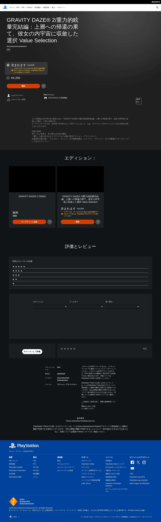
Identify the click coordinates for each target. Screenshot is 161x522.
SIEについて (13, 461)
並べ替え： (110, 302)
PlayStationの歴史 (15, 477)
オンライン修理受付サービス (91, 470)
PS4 (23, 8)
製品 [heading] (35, 457)
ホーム (11, 451)
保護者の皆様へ (111, 480)
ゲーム (11, 8)
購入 (53, 8)
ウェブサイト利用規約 (120, 517)
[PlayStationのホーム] (5, 8)
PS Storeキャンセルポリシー (116, 467)
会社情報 (12, 474)
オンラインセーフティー (65, 467)
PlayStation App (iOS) (137, 477)
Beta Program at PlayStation (139, 483)
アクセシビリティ (63, 464)
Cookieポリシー (135, 517)
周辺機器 (37, 8)
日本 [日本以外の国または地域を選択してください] (14, 517)
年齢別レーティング (113, 470)
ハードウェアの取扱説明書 (90, 480)
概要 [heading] (11, 457)
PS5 (17, 8)
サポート (60, 8)
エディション (38, 302)
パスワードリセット (88, 474)
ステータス (85, 467)
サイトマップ (147, 517)
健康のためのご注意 (88, 406)
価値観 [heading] (60, 457)
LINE (131, 474)
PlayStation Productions (17, 470)
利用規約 (109, 461)
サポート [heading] (85, 457)
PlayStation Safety (87, 464)
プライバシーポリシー (102, 517)
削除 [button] (145, 349)
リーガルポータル (86, 517)
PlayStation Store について (115, 464)
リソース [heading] (109, 457)
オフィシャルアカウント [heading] (139, 457)
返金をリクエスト (87, 477)
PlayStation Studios (15, 467)
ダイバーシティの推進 (65, 470)
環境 (58, 461)
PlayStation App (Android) (139, 480)
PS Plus (29, 8)
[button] (32, 352)
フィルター (73, 302)
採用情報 (12, 464)
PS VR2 (36, 467)
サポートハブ (86, 461)
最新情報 (46, 8)
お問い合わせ (86, 483)
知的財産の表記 (111, 477)
